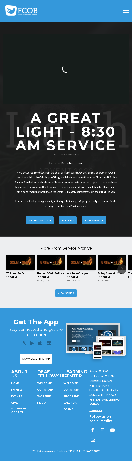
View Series (66, 293)
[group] (20, 269)
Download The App (36, 358)
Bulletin (68, 220)
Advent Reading (39, 220)
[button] (122, 269)
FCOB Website (94, 220)
